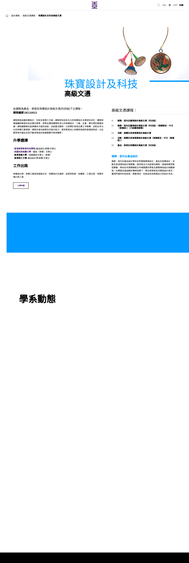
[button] (173, 233)
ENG (164, 5)
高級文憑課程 (29, 15)
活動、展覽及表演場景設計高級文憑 (131, 133)
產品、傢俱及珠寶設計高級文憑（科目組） (134, 145)
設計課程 (15, 15)
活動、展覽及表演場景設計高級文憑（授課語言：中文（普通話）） (143, 139)
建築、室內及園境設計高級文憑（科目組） (134, 120)
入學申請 (21, 185)
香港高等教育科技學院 (25, 148)
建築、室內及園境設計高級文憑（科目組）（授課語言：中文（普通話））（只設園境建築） (142, 126)
